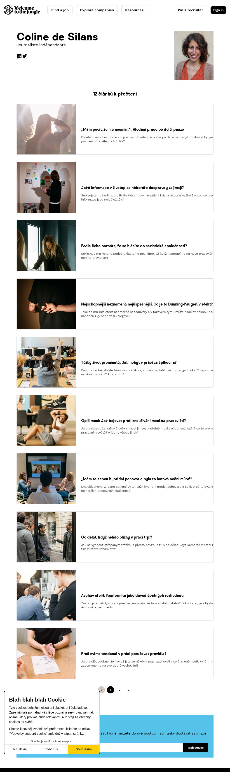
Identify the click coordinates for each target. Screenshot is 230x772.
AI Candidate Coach (41, 688)
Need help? (90, 714)
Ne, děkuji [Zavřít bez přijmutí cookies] (20, 749)
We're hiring (146, 688)
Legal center (72, 757)
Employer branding (96, 688)
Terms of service (44, 757)
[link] (46, 143)
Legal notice (16, 757)
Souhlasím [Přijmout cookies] (84, 749)
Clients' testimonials (97, 701)
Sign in (218, 10)
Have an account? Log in (101, 721)
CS (211, 735)
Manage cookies (99, 757)
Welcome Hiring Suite (98, 681)
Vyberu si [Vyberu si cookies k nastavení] (52, 749)
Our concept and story (154, 681)
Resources (134, 10)
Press (141, 694)
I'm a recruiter (190, 10)
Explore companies (97, 10)
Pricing (87, 694)
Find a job (60, 10)
